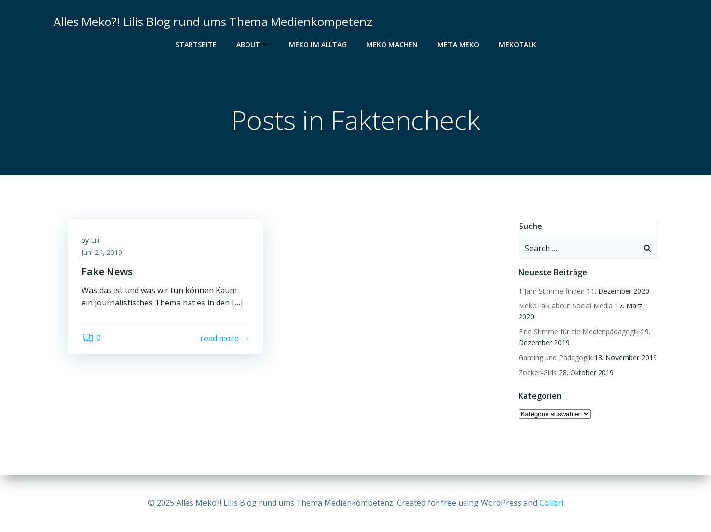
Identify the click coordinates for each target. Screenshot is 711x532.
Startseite (196, 44)
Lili (96, 241)
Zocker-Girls (537, 373)
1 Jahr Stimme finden (551, 291)
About (252, 44)
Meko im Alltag (318, 44)
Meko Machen (392, 44)
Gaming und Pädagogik (555, 357)
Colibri (551, 502)
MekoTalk (517, 44)
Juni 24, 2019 (102, 253)
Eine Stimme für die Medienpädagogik (578, 331)
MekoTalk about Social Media (565, 306)
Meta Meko (458, 44)
